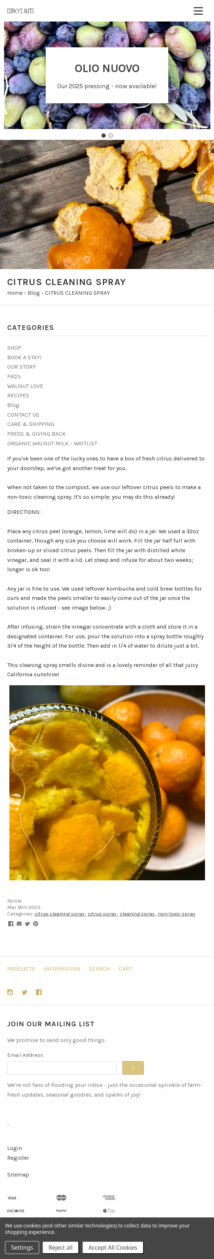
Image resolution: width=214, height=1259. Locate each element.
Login (14, 1148)
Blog (13, 405)
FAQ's (14, 376)
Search (99, 968)
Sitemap (18, 1174)
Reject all (61, 1247)
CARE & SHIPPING (30, 424)
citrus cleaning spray (60, 914)
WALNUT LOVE (25, 386)
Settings (22, 1247)
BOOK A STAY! (24, 357)
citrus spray (103, 914)
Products (21, 968)
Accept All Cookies (112, 1247)
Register (18, 1157)
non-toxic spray (176, 914)
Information (62, 968)
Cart (125, 968)
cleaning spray (138, 914)
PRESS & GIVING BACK (36, 433)
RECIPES (18, 395)
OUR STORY (21, 366)
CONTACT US (23, 414)
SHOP (14, 347)
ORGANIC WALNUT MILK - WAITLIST (52, 443)
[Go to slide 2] (111, 135)
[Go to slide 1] (103, 135)
